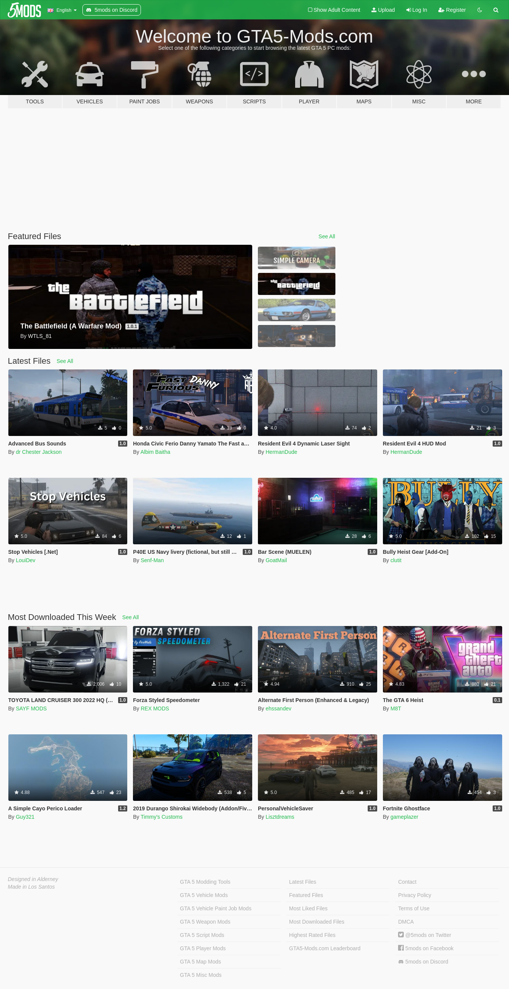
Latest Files (302, 882)
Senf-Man (152, 560)
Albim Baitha (156, 452)
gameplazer (404, 817)
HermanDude (281, 452)
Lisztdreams (280, 817)
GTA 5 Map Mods (200, 962)
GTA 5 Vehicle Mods (204, 895)
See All (327, 236)
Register (452, 10)
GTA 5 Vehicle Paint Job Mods (215, 908)
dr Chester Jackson (39, 452)
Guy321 (25, 817)
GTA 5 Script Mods (202, 935)
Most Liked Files (308, 908)
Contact (407, 882)
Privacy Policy (414, 895)
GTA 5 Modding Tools (205, 882)
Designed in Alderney (33, 879)
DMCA (406, 922)
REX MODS (155, 708)
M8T (395, 708)
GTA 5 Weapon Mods (205, 922)
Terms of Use (413, 908)
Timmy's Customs (161, 817)
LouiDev (25, 560)
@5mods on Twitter (424, 935)
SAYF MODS (31, 708)
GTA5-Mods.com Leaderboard (324, 948)
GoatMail (276, 560)
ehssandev (278, 708)
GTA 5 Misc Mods (200, 975)
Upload (383, 10)
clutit (396, 560)
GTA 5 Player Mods (203, 948)
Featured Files (306, 895)
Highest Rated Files (312, 935)
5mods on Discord (423, 962)
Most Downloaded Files (317, 922)
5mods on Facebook (426, 948)
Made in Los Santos (31, 887)
